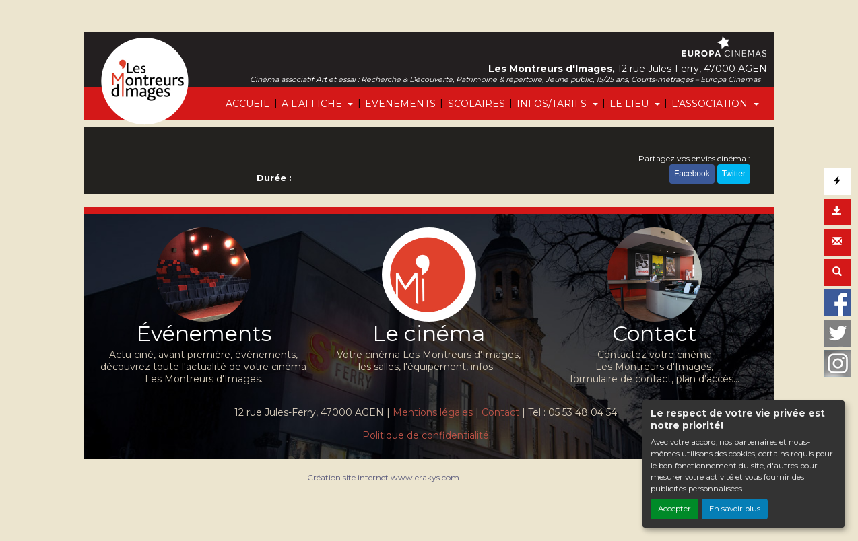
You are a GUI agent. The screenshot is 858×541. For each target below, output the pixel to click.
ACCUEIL (247, 104)
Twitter (734, 173)
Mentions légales (433, 412)
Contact (500, 412)
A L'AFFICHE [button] (313, 104)
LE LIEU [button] (630, 104)
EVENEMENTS (400, 104)
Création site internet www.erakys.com (383, 477)
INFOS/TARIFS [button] (553, 104)
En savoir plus (734, 508)
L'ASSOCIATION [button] (710, 104)
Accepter (674, 508)
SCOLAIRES (476, 104)
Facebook (692, 173)
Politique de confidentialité (425, 435)
